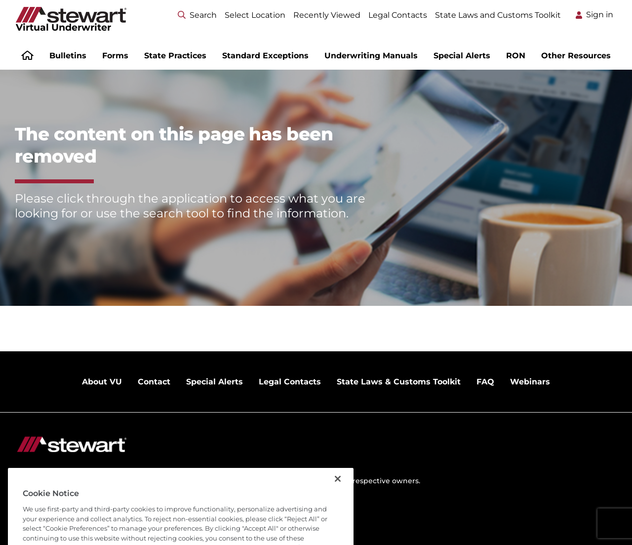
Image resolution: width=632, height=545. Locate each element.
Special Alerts (462, 55)
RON (515, 55)
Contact (154, 381)
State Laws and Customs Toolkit (498, 15)
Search (197, 15)
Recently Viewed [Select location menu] (326, 15)
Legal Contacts (397, 15)
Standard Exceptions (265, 55)
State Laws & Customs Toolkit (399, 381)
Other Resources (576, 55)
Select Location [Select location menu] (255, 15)
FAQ (485, 381)
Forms (115, 55)
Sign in (599, 14)
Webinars (530, 381)
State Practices (175, 55)
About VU (102, 381)
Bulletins (67, 55)
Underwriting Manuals (371, 55)
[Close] (338, 488)
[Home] (27, 56)
